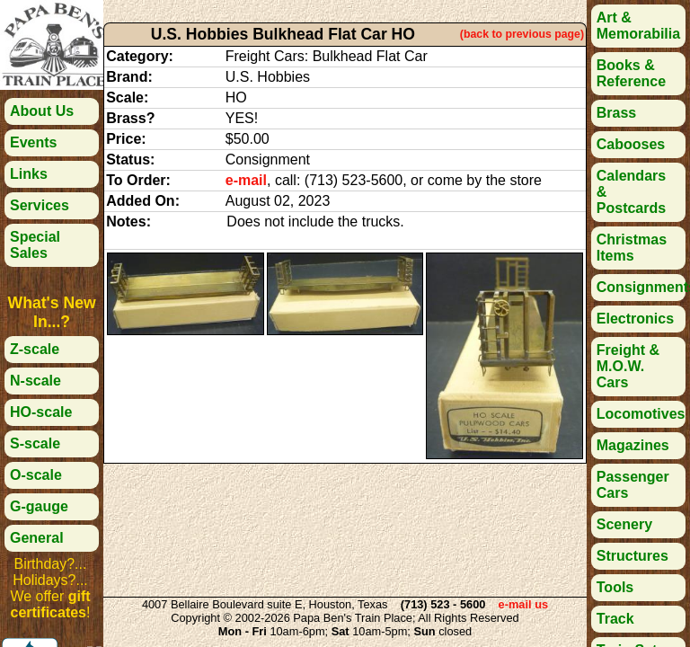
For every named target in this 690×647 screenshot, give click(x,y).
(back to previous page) (522, 34)
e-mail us (523, 604)
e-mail (246, 180)
